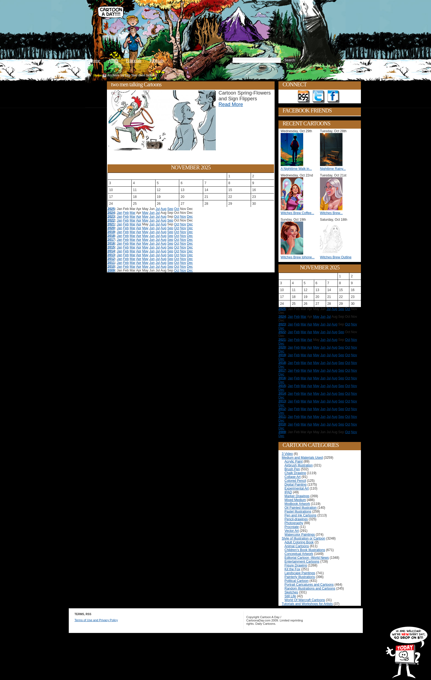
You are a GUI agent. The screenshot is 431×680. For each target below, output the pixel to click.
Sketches (291, 592)
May (145, 213)
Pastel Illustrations (297, 511)
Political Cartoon (296, 581)
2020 (111, 228)
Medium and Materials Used (302, 458)
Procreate (291, 527)
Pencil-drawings (296, 519)
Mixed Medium (295, 500)
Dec (190, 217)
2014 (111, 251)
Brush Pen (292, 469)
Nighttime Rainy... (333, 169)
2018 (111, 236)
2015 (111, 247)
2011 (111, 263)
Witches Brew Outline (336, 257)
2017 (111, 240)
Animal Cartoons (296, 546)
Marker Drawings (297, 496)
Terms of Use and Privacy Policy (96, 620)
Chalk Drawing (295, 473)
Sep (170, 209)
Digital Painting (295, 484)
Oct (176, 209)
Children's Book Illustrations (304, 550)
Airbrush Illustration (298, 465)
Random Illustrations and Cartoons (309, 588)
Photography (293, 523)
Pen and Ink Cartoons (300, 515)
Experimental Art (296, 488)
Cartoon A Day (180, 18)
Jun (151, 213)
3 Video (287, 454)
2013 (111, 255)
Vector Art (291, 531)
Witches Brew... (331, 213)
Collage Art (292, 477)
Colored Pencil (295, 481)
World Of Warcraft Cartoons (304, 600)
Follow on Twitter (319, 96)
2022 (111, 220)
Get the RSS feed (304, 96)
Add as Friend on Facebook (333, 96)
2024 (111, 213)
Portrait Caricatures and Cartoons (309, 585)
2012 (111, 259)
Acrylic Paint (293, 461)
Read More (231, 104)
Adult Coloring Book (299, 542)
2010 (111, 267)
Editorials (133, 60)
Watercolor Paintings (299, 535)
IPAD (288, 492)
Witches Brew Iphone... (297, 257)
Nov (183, 217)
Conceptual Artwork (298, 554)
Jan (119, 213)
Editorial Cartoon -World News (306, 558)
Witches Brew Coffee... (297, 213)
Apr (138, 217)
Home (95, 60)
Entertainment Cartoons (301, 561)
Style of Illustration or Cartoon (303, 538)
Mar (133, 213)
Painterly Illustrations (299, 577)
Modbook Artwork (297, 504)
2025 (111, 209)
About (113, 60)
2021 (111, 224)
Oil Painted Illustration (300, 508)
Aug (163, 209)
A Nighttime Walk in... (296, 169)
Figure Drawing (295, 565)
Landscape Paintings (299, 573)
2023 (111, 217)
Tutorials (156, 60)
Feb (126, 213)
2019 (111, 232)
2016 (111, 243)
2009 (111, 270)
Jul (158, 209)
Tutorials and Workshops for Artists (307, 604)
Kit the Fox (292, 569)
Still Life (290, 596)
